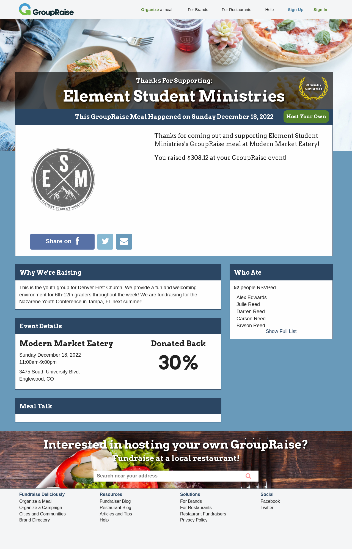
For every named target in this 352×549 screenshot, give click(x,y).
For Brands (191, 501)
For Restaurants (196, 507)
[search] (248, 476)
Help (104, 520)
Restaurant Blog (115, 507)
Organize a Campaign (40, 507)
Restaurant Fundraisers (203, 514)
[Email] (124, 248)
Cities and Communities (42, 514)
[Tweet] (106, 248)
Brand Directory (34, 520)
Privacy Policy (194, 520)
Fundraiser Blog (115, 501)
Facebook (270, 501)
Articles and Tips (116, 514)
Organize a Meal (35, 501)
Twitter (267, 507)
